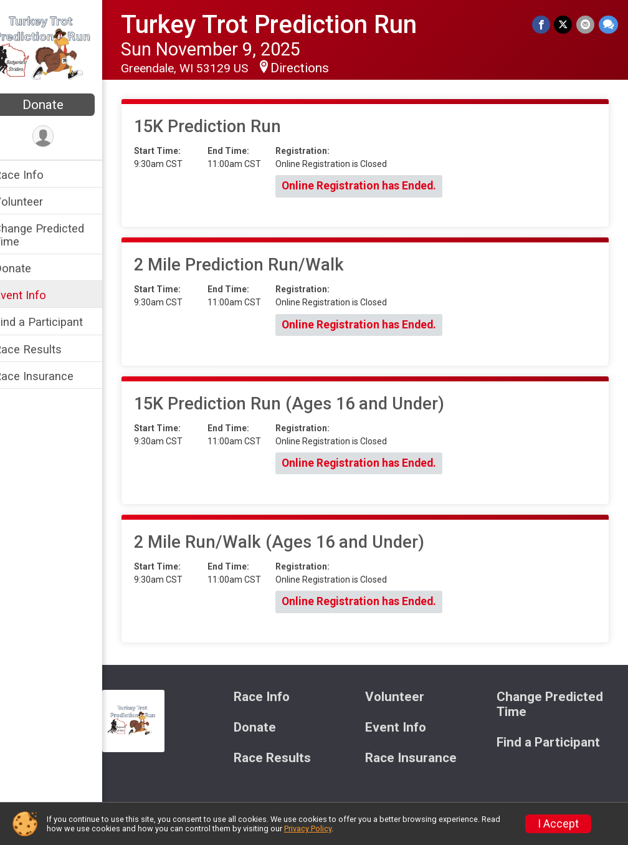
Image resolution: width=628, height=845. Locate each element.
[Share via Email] (586, 25)
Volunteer (34, 201)
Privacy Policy (307, 828)
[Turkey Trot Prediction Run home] (59, 48)
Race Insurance (50, 376)
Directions (316, 67)
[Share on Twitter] (564, 25)
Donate (59, 104)
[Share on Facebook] (542, 25)
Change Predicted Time (55, 235)
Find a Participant (54, 321)
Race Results (44, 349)
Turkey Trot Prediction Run (285, 24)
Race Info (35, 174)
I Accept (558, 824)
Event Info (36, 295)
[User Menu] (59, 136)
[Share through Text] (608, 25)
